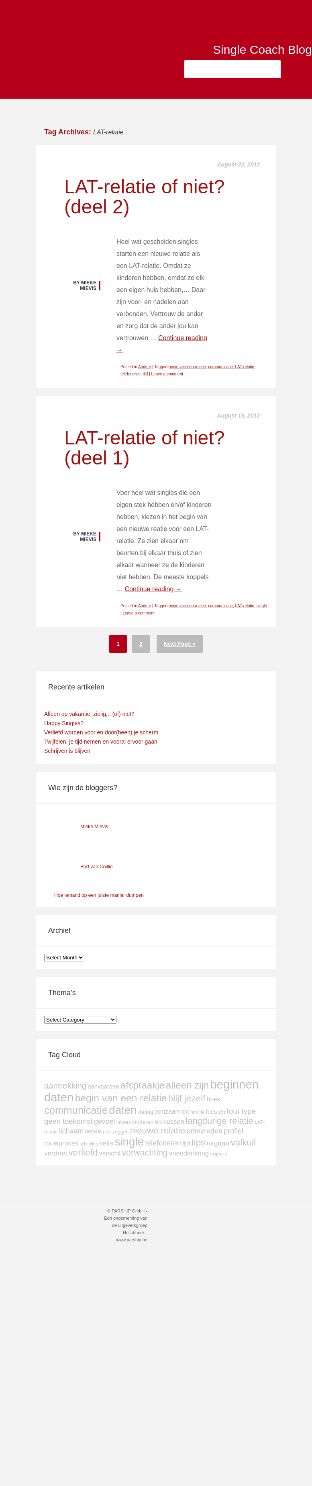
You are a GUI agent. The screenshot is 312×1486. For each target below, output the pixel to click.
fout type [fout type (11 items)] (241, 1111)
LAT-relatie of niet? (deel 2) (144, 196)
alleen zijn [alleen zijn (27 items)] (187, 1085)
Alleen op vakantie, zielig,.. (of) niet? (89, 714)
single (262, 606)
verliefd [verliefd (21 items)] (83, 1152)
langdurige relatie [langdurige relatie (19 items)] (219, 1121)
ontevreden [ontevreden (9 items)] (204, 1131)
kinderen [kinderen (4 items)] (143, 1122)
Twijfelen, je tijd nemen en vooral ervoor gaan (100, 741)
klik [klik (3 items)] (158, 1122)
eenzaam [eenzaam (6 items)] (168, 1111)
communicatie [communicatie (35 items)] (76, 1110)
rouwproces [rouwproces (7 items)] (61, 1143)
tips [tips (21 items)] (198, 1142)
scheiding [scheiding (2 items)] (89, 1143)
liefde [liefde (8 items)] (93, 1131)
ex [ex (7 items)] (185, 1111)
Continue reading (152, 589)
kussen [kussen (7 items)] (173, 1121)
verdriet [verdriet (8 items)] (55, 1153)
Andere (144, 367)
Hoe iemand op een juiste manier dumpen (99, 895)
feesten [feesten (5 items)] (216, 1112)
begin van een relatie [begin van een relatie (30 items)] (121, 1098)
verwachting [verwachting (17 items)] (144, 1153)
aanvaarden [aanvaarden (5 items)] (103, 1086)
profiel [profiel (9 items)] (233, 1131)
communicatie (220, 367)
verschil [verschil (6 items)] (109, 1153)
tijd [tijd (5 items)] (186, 1143)
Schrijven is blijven (67, 751)
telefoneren (130, 374)
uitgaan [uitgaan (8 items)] (218, 1143)
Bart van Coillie (96, 867)
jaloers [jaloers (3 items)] (123, 1122)
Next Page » (180, 644)
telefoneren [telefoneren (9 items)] (163, 1143)
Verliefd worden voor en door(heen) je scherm (101, 732)
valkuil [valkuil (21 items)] (243, 1142)
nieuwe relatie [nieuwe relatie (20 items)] (157, 1130)
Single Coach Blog (257, 51)
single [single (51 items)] (129, 1141)
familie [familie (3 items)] (197, 1112)
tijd (145, 374)
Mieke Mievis (94, 826)
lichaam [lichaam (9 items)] (71, 1131)
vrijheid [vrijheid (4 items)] (218, 1154)
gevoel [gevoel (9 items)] (104, 1121)
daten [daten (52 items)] (123, 1110)
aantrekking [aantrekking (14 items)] (65, 1085)
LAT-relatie (244, 367)
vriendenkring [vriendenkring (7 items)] (189, 1153)
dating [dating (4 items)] (145, 1112)
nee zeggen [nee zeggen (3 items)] (115, 1132)
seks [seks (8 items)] (106, 1143)
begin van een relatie (187, 367)
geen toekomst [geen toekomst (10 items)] (68, 1121)
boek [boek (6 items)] (213, 1099)
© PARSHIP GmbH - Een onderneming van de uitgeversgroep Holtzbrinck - (125, 1225)
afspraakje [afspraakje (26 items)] (142, 1085)
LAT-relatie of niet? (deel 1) (144, 447)
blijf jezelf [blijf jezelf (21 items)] (187, 1098)
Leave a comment (167, 374)
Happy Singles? (64, 723)
